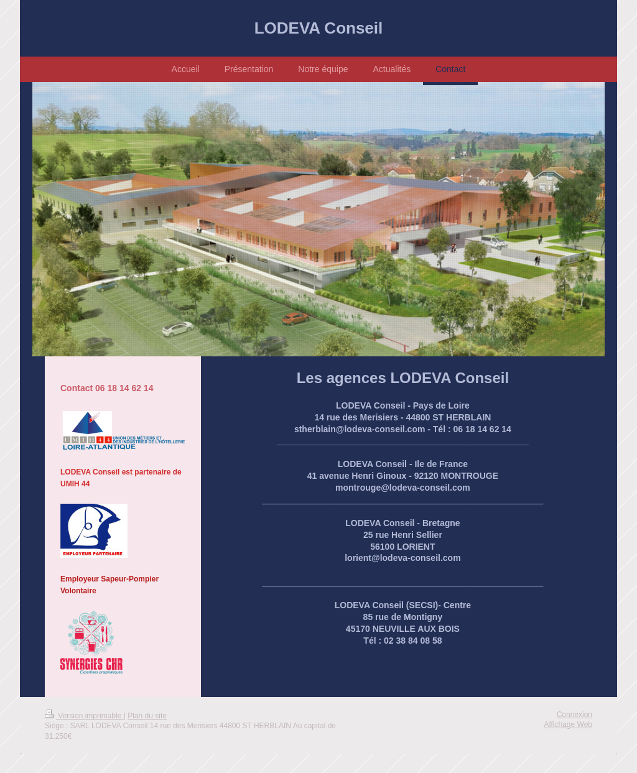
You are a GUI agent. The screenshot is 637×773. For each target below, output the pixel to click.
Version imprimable (84, 715)
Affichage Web (568, 724)
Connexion (574, 714)
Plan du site (147, 715)
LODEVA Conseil (318, 28)
